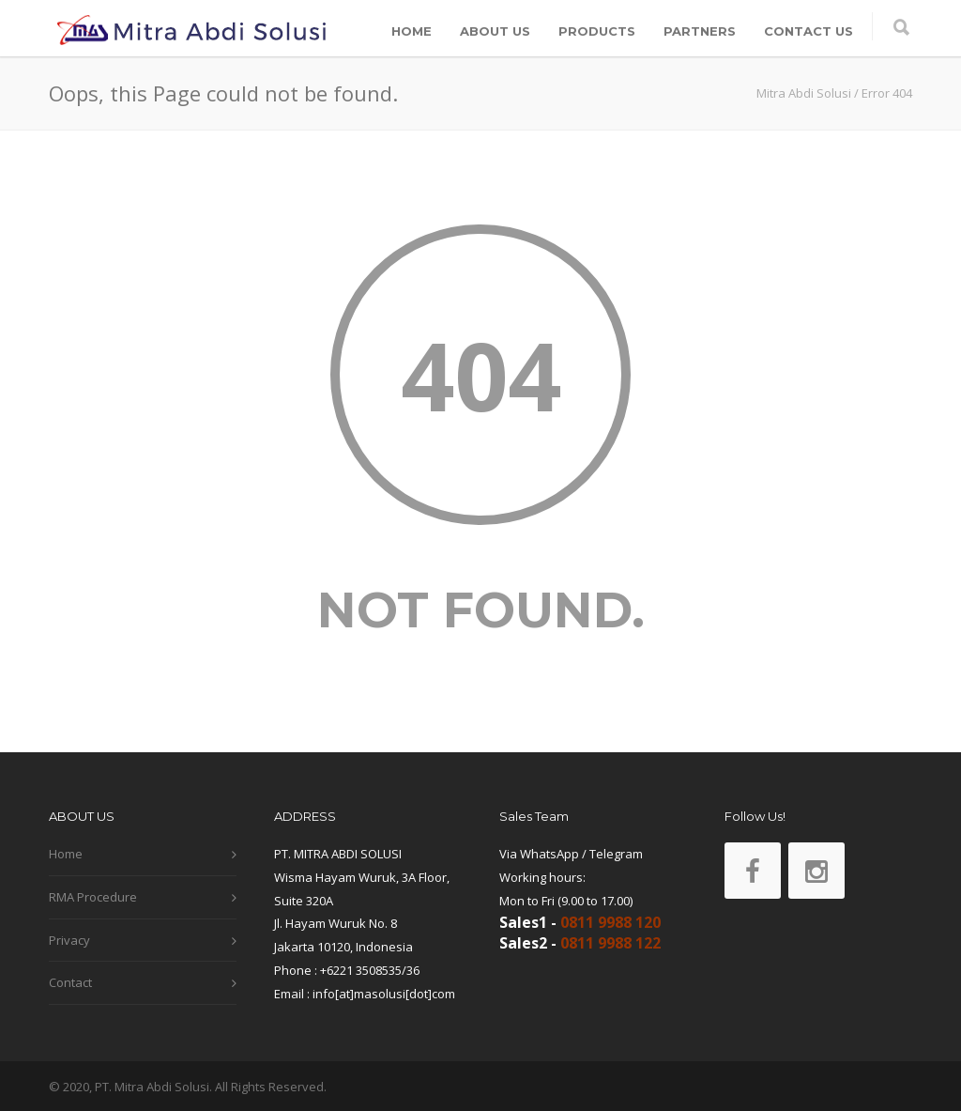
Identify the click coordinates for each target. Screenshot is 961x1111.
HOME (411, 31)
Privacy (69, 940)
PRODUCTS (596, 31)
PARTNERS (700, 31)
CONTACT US (808, 31)
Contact (70, 982)
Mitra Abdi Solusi (803, 93)
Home (66, 853)
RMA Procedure (93, 896)
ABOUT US (495, 31)
